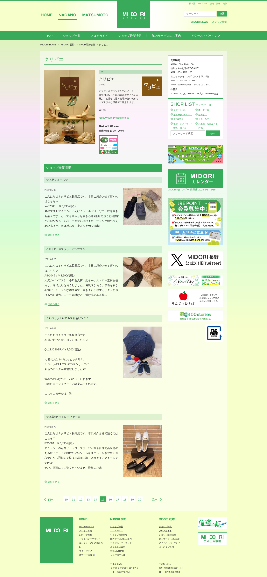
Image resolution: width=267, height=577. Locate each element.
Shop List (191, 104)
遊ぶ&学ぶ (178, 119)
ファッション (179, 110)
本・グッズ (203, 110)
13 (88, 499)
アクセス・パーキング (205, 35)
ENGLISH (202, 3)
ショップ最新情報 (130, 35)
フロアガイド (99, 35)
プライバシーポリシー (90, 539)
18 (125, 499)
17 (117, 499)
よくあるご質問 (117, 547)
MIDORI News (199, 21)
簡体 (225, 3)
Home (83, 519)
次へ (155, 499)
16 (110, 499)
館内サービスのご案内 (166, 35)
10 (66, 499)
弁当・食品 (203, 119)
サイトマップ (85, 551)
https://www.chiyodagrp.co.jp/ (114, 117)
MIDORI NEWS (86, 526)
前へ (51, 499)
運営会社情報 (85, 555)
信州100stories (117, 551)
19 (132, 499)
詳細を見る (54, 235)
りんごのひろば (117, 555)
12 (80, 499)
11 (73, 499)
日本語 (192, 3)
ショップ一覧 (71, 35)
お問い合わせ (85, 535)
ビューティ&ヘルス (182, 114)
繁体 (218, 3)
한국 (212, 3)
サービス (202, 114)
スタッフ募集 (219, 21)
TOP (50, 35)
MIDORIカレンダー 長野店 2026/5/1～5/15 (192, 189)
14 (95, 499)
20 (139, 499)
